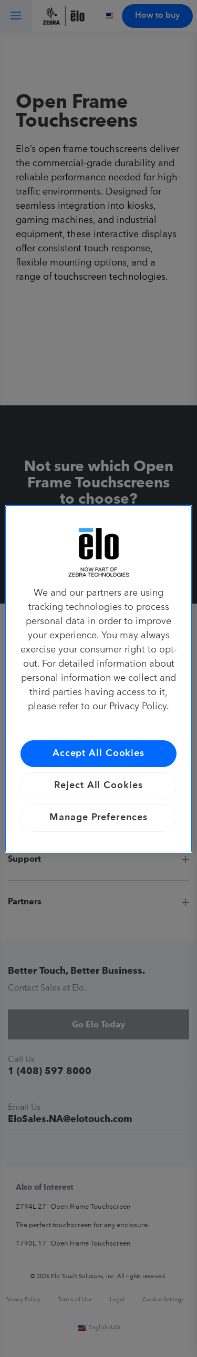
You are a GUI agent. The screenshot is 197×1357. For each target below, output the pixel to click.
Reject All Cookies (98, 785)
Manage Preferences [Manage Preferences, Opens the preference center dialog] (98, 817)
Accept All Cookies (98, 753)
